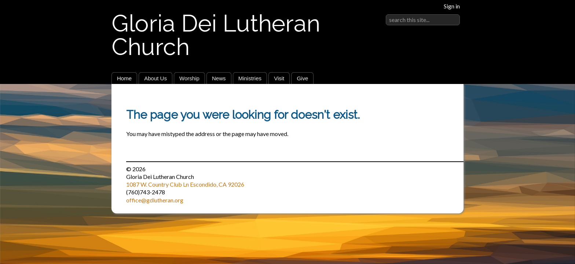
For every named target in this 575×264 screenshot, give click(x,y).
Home (124, 78)
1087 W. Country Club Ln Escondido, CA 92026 (185, 184)
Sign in (452, 6)
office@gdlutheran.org (154, 200)
